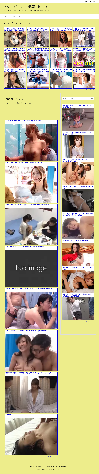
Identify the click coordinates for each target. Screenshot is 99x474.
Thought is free (59, 469)
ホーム (8, 23)
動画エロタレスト (91, 90)
